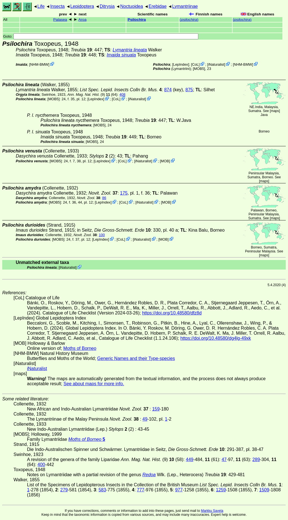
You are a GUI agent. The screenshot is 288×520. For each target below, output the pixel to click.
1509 (264, 489)
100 (102, 235)
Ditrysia (107, 6)
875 (189, 89)
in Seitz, (113, 230)
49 (144, 419)
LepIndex (180, 64)
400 (41, 464)
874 (168, 89)
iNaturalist (216, 64)
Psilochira (137, 19)
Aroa (82, 19)
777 (141, 489)
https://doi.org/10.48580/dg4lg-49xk (215, 338)
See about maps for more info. (94, 383)
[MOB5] (199, 69)
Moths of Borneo (79, 348)
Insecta (57, 6)
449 (190, 459)
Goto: (100, 36)
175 (124, 193)
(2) (102, 156)
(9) (86, 94)
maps (275, 111)
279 (64, 489)
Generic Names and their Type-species (136, 358)
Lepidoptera (82, 6)
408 (122, 94)
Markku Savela (212, 511)
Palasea (60, 19)
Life (41, 6)
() (189, 19)
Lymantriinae (185, 6)
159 (156, 409)
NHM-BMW (39, 64)
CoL (195, 64)
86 (104, 198)
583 (102, 489)
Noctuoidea (131, 6)
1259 (221, 489)
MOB (165, 161)
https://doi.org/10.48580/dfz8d (172, 313)
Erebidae (157, 6)
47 (224, 459)
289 (256, 459)
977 (179, 489)
